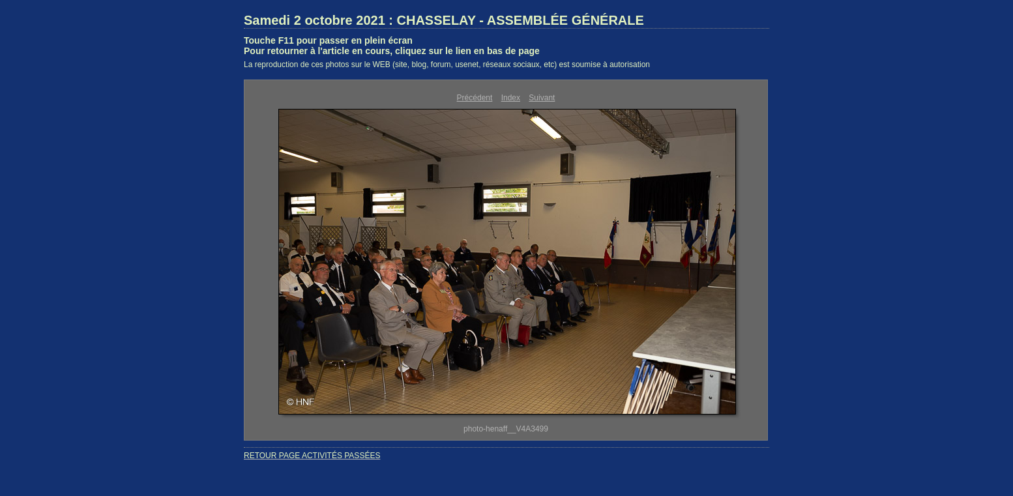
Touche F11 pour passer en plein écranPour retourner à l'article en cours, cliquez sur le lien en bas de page (392, 45)
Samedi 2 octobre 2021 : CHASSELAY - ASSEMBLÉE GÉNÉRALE (444, 20)
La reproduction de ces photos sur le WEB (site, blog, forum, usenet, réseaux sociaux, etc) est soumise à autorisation (447, 64)
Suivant (542, 97)
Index (510, 97)
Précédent (475, 97)
